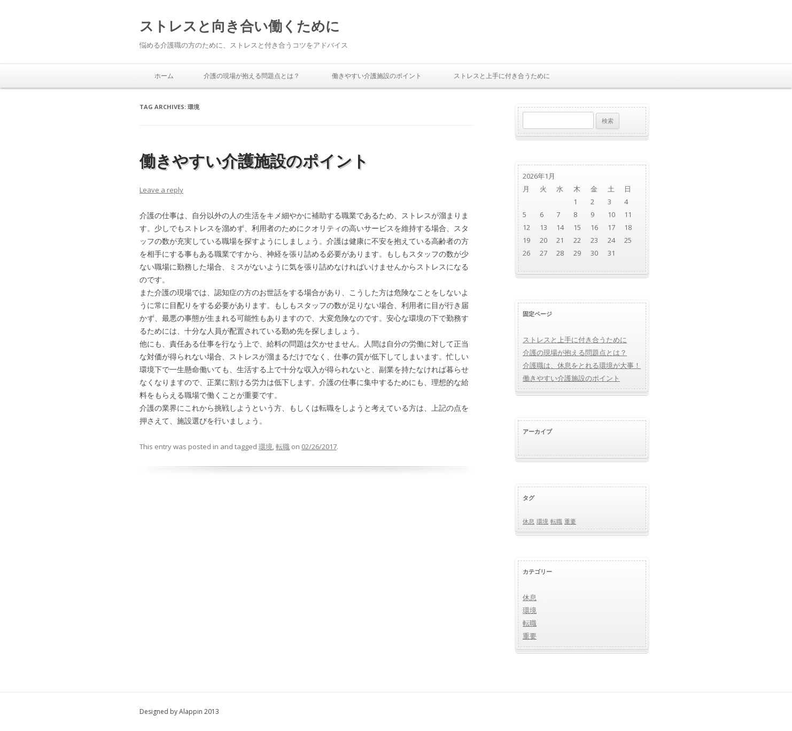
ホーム (164, 75)
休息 (530, 597)
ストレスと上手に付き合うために (502, 75)
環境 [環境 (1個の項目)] (542, 521)
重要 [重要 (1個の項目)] (570, 521)
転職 (283, 446)
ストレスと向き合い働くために (239, 25)
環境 (266, 446)
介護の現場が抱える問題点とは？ (252, 75)
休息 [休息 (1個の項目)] (528, 521)
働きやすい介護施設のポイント (377, 75)
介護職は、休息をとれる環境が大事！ (582, 365)
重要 (530, 636)
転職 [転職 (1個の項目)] (556, 521)
